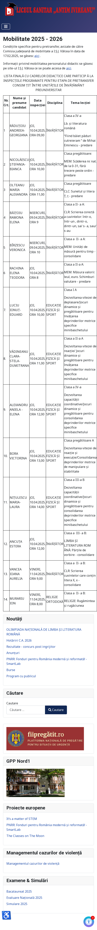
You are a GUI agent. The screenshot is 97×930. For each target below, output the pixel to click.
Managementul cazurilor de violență (32, 863)
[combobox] (25, 710)
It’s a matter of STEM (21, 819)
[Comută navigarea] (6, 26)
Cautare (12, 703)
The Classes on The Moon (25, 836)
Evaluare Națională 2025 (24, 897)
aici (36, 56)
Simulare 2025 (16, 904)
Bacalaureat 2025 (19, 891)
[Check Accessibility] (88, 921)
